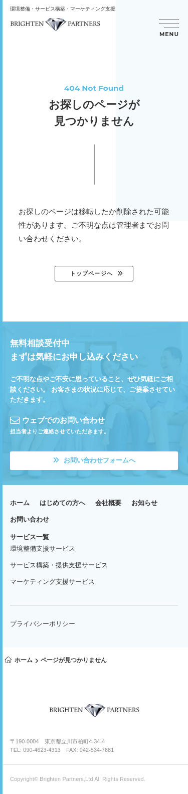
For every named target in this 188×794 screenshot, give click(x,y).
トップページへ (91, 273)
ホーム (20, 503)
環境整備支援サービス (42, 548)
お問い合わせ (29, 519)
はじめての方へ (62, 503)
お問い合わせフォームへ (94, 460)
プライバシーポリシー (42, 623)
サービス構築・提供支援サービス (59, 565)
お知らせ (144, 503)
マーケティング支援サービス (52, 581)
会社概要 (108, 503)
